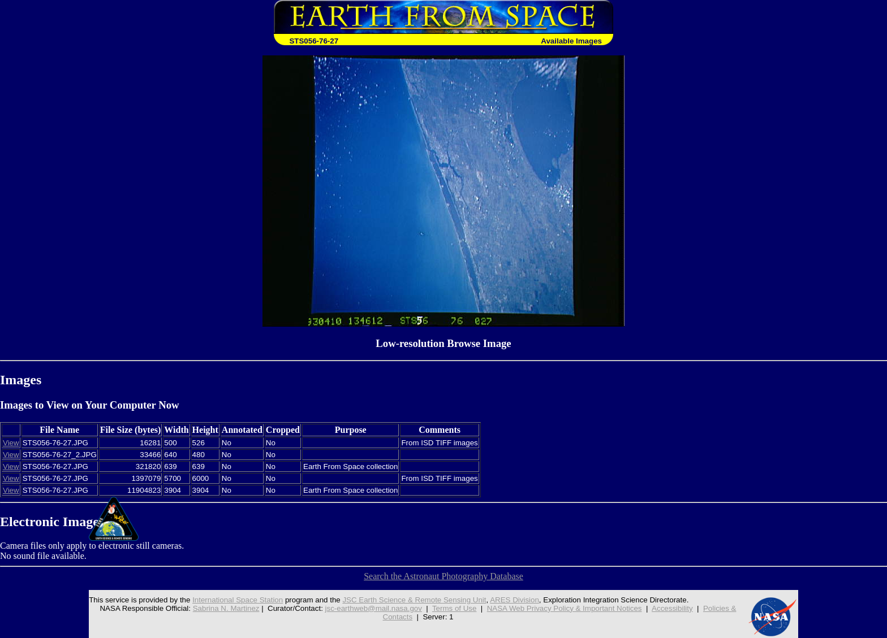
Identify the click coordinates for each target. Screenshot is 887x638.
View (11, 443)
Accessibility (672, 608)
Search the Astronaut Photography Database (443, 576)
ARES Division (514, 600)
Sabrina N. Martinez (226, 608)
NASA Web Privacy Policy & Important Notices (564, 608)
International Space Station (237, 600)
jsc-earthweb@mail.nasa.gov (373, 608)
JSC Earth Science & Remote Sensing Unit (414, 600)
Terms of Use (454, 608)
